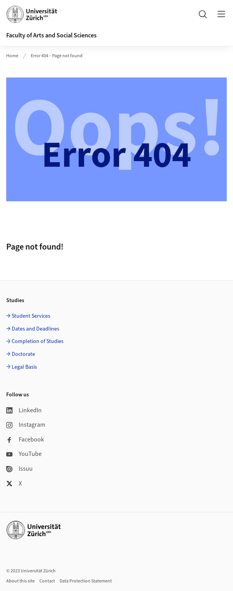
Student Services (31, 316)
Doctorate (23, 354)
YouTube (24, 454)
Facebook (25, 439)
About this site (20, 581)
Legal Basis (24, 367)
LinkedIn (24, 410)
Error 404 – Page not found (57, 56)
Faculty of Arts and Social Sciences (51, 35)
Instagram (25, 424)
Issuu (19, 468)
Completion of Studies (38, 341)
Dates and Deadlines (35, 329)
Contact (47, 581)
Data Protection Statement (86, 581)
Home (12, 56)
